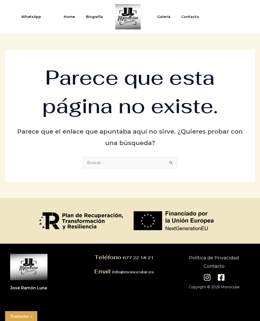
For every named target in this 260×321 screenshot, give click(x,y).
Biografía (93, 16)
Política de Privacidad (214, 258)
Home (67, 16)
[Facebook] (240, 16)
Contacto (192, 16)
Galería (164, 16)
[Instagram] (228, 16)
